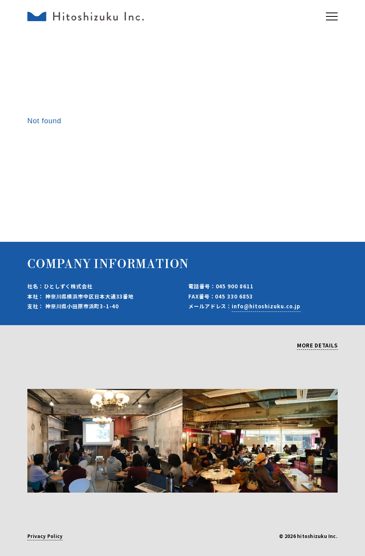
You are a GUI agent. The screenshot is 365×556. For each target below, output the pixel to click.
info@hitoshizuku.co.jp (266, 306)
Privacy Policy (45, 536)
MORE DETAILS (317, 346)
